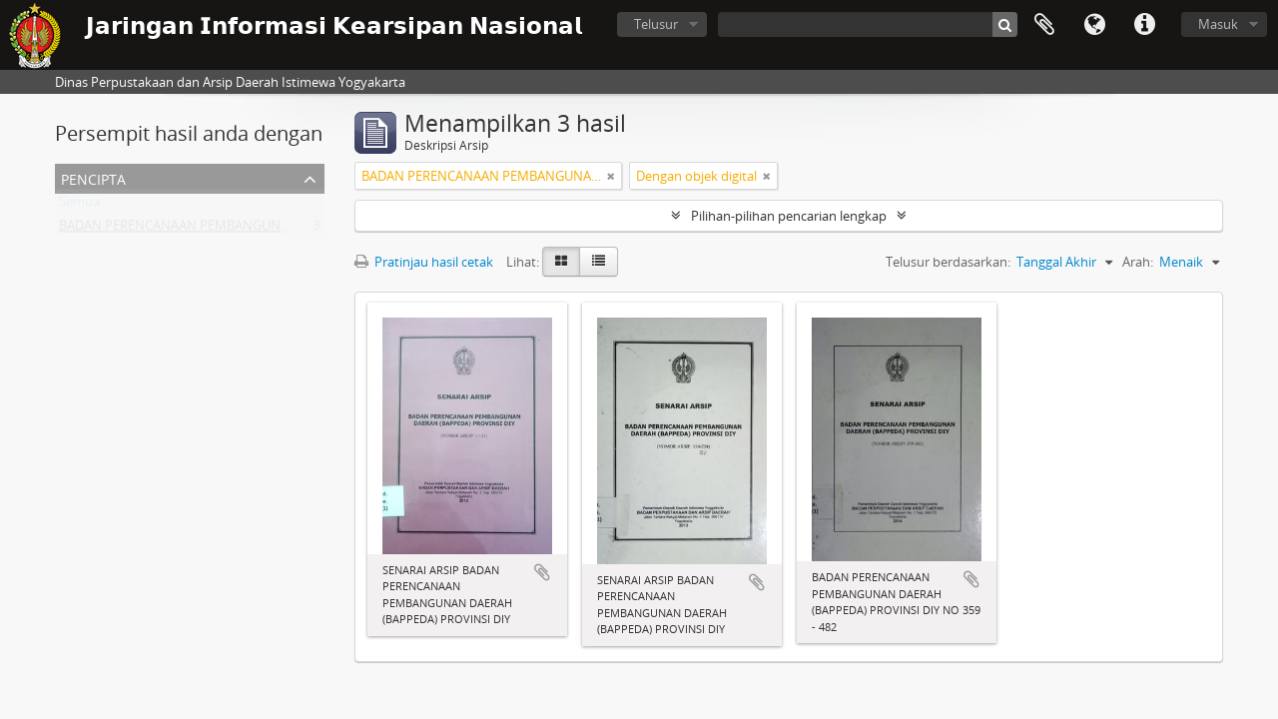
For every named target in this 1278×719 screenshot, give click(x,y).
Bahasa (1094, 25)
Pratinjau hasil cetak (423, 262)
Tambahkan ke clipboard (542, 572)
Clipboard (1044, 25)
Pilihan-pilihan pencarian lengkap (789, 216)
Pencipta (93, 177)
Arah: (1137, 262)
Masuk (1218, 24)
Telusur (656, 24)
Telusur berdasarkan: (948, 262)
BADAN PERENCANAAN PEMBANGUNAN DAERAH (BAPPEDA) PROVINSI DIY (281, 230)
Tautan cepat (1144, 25)
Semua (79, 206)
